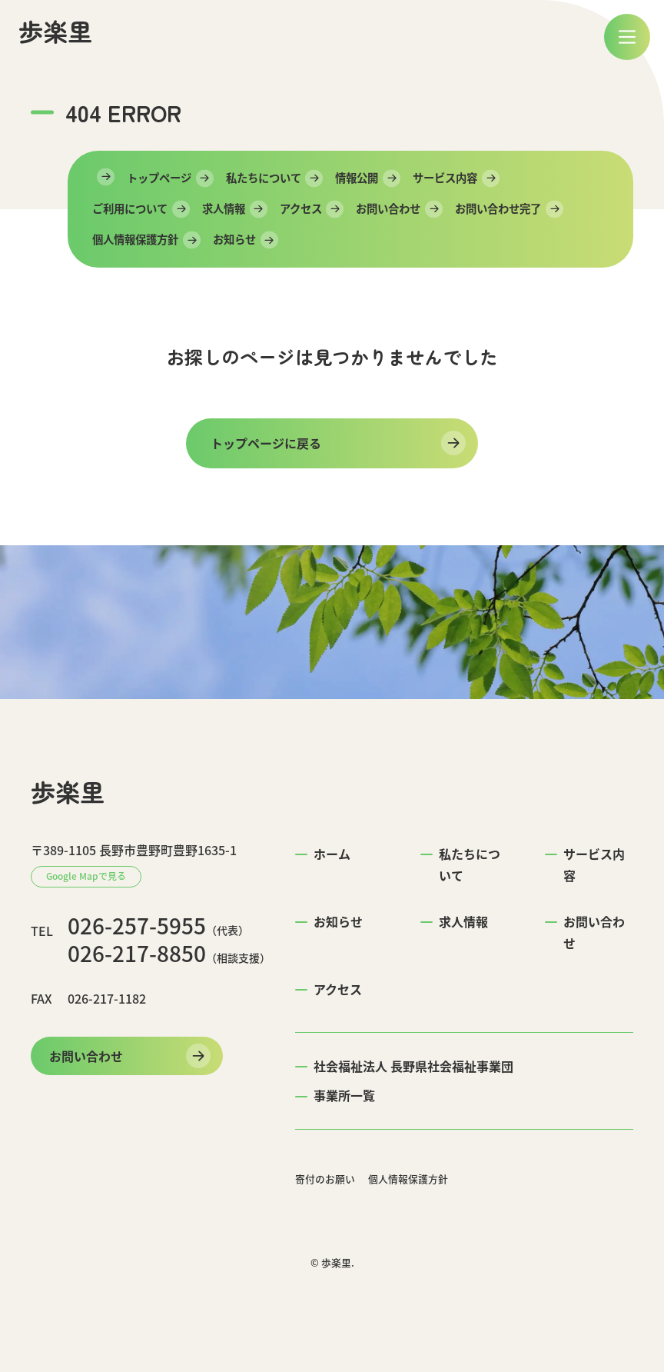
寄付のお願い (325, 1178)
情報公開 (356, 177)
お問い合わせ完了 (498, 208)
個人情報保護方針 (135, 239)
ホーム (332, 853)
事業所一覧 (344, 1095)
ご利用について (130, 208)
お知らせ (234, 239)
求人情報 (223, 208)
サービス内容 (445, 177)
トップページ (159, 177)
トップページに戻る (266, 443)
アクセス (301, 208)
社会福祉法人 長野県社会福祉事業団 (413, 1066)
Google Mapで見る (86, 876)
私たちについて (263, 177)
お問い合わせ (388, 208)
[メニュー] (627, 37)
